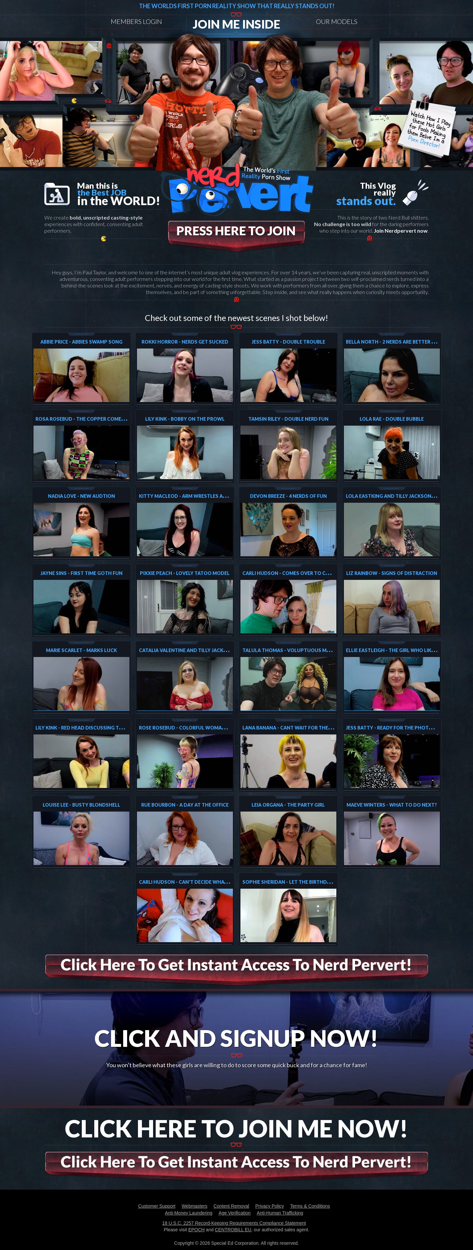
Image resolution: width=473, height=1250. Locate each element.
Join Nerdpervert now (401, 230)
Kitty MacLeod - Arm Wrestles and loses (192, 496)
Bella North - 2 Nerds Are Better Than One (401, 342)
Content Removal (231, 1206)
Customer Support (156, 1206)
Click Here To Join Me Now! (236, 1128)
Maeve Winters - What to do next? (392, 805)
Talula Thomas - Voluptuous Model (290, 650)
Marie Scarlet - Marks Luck (81, 650)
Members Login (136, 21)
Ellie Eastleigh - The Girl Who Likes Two (398, 650)
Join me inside (236, 24)
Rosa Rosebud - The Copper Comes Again (87, 419)
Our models (336, 21)
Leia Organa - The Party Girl (288, 805)
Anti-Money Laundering (189, 1213)
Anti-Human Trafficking (280, 1213)
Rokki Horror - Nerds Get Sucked (185, 342)
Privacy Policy (269, 1206)
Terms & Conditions (310, 1206)
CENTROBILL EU (233, 1229)
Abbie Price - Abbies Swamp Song (81, 342)
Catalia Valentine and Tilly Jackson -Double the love (209, 650)
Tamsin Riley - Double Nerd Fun (288, 419)
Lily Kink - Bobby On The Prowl (185, 419)
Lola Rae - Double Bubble (392, 419)
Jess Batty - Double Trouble (288, 342)
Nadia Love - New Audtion (81, 496)
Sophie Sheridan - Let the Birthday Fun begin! (301, 882)
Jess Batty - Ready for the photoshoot (398, 728)
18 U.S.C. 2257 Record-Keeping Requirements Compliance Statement (234, 1223)
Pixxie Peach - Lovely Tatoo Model (185, 573)
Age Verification (235, 1213)
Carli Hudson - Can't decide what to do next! (199, 882)
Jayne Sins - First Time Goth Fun (81, 573)
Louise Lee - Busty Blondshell (81, 805)
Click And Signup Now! (236, 1038)
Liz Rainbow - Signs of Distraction (391, 573)
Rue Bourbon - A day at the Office (185, 805)
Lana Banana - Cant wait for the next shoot (301, 728)
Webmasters (194, 1206)
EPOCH (196, 1229)
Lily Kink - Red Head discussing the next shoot (96, 728)
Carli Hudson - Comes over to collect (293, 573)
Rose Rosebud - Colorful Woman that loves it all (205, 728)
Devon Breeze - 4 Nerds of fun (288, 496)
